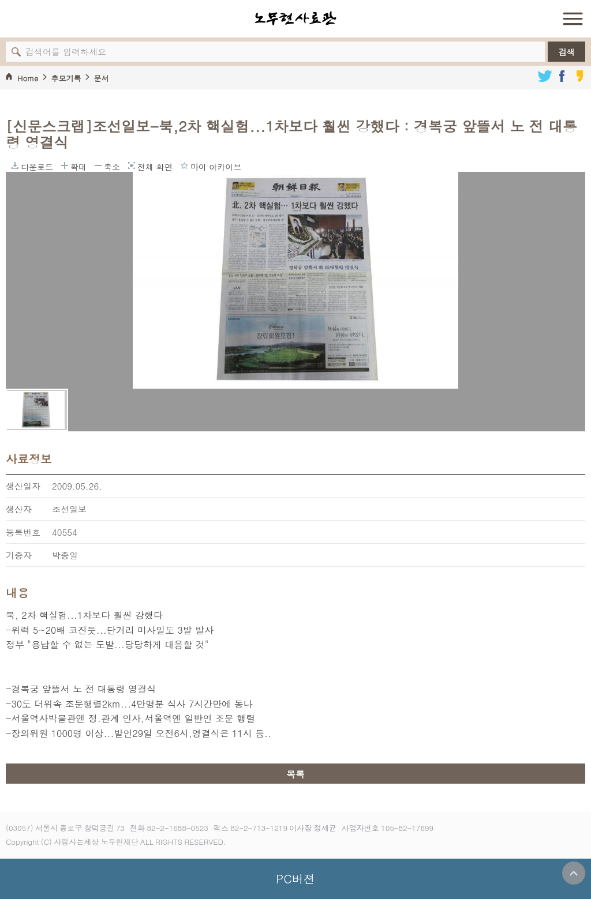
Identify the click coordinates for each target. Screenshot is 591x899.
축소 (98, 165)
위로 (573, 873)
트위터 (544, 76)
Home (27, 78)
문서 (101, 78)
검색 (567, 52)
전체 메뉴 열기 (572, 18)
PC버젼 (295, 878)
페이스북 (562, 76)
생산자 (19, 509)
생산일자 (23, 486)
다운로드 (15, 165)
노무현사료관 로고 (295, 18)
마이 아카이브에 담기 (184, 165)
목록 (295, 774)
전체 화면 (131, 165)
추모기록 (66, 78)
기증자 (19, 555)
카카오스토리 (579, 76)
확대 (64, 165)
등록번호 (23, 532)
